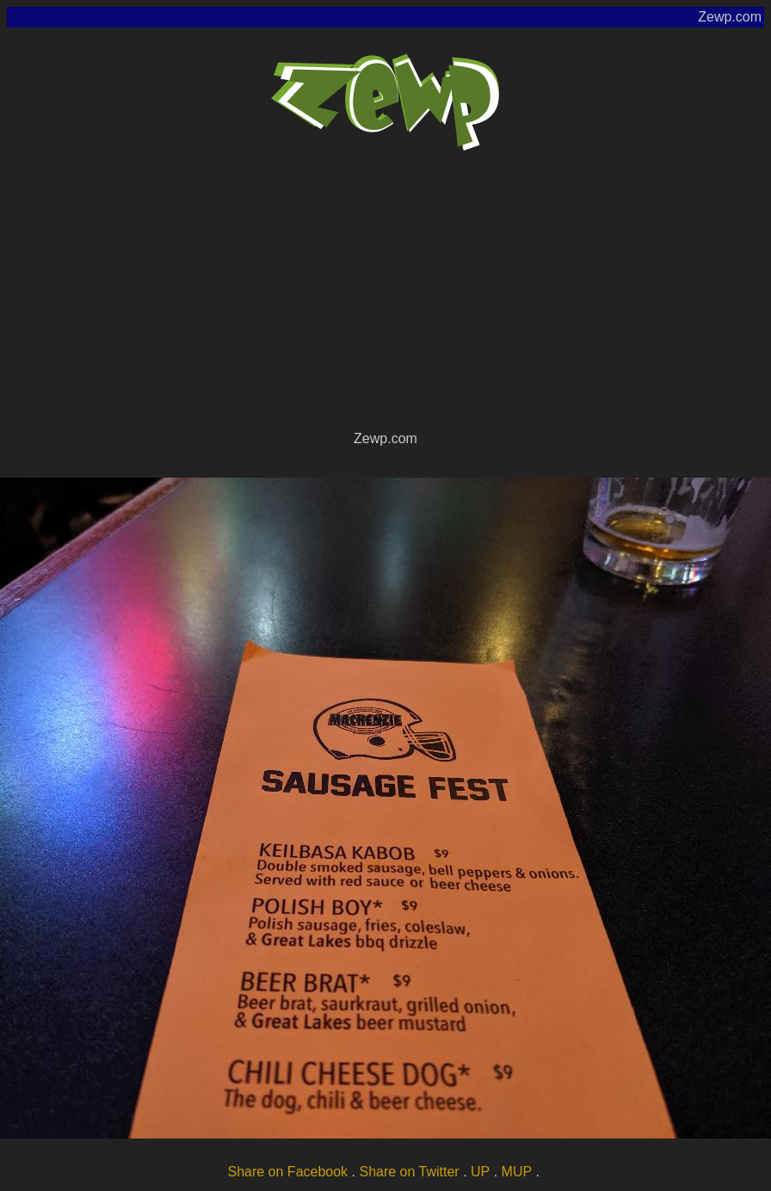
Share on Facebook (287, 1171)
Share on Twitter (409, 1171)
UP (480, 1171)
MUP (517, 1171)
